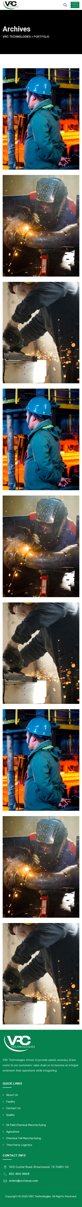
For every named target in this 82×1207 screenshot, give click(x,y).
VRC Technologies (39, 1196)
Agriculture (12, 1131)
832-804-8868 (19, 1174)
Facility (10, 1101)
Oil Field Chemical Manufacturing (26, 1125)
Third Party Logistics (19, 1145)
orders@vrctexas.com (23, 1180)
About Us (12, 1095)
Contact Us (13, 1108)
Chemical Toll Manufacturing (23, 1138)
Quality (10, 1115)
